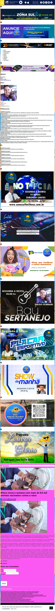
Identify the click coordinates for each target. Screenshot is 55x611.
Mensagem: (3, 574)
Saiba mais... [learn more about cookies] (14, 608)
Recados (5, 58)
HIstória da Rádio (6, 51)
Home (4, 50)
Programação (6, 53)
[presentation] (11, 578)
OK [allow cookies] (51, 608)
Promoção (5, 57)
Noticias (5, 55)
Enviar (4, 584)
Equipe (4, 54)
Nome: (2, 569)
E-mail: (2, 571)
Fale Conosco (6, 60)
